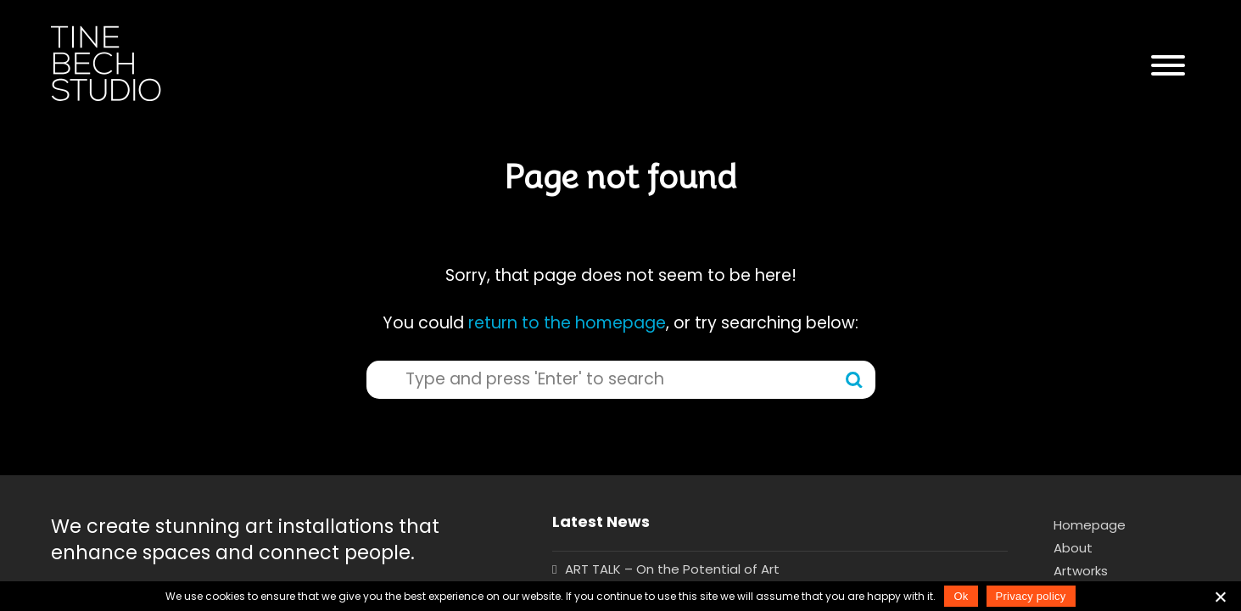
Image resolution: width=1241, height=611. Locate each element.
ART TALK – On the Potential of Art (672, 569)
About (1073, 548)
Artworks (1081, 571)
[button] (1168, 66)
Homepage (1090, 525)
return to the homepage (567, 322)
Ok (960, 596)
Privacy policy (1031, 596)
